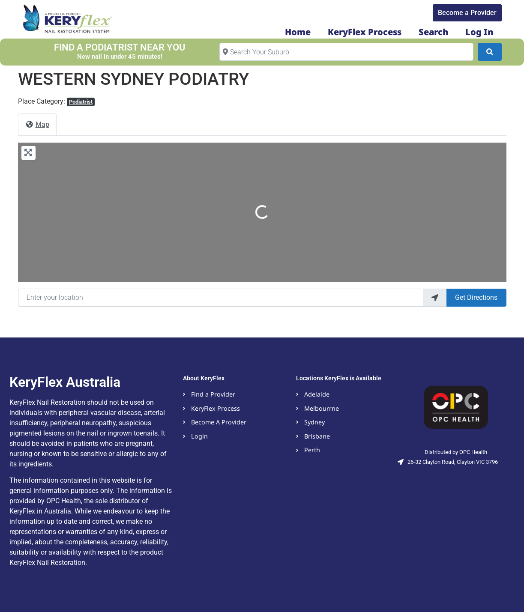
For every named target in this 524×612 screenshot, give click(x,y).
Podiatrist (81, 102)
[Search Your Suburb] (346, 52)
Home (298, 32)
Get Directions (476, 297)
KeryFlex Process (364, 32)
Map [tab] (37, 124)
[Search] (490, 52)
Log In (479, 32)
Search (433, 32)
